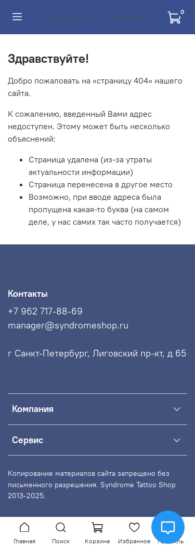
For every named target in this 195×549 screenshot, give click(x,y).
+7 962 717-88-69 (45, 311)
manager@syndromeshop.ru (68, 325)
